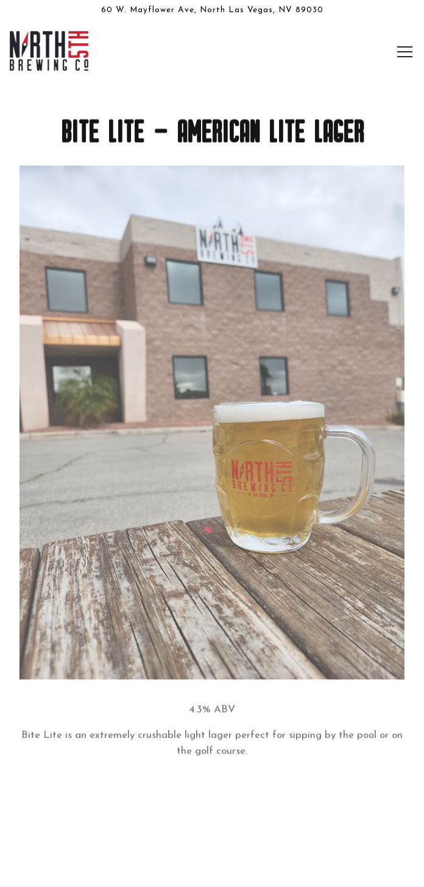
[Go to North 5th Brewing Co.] (212, 10)
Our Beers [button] (212, 829)
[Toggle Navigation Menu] (405, 52)
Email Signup (212, 868)
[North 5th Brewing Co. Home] (50, 50)
